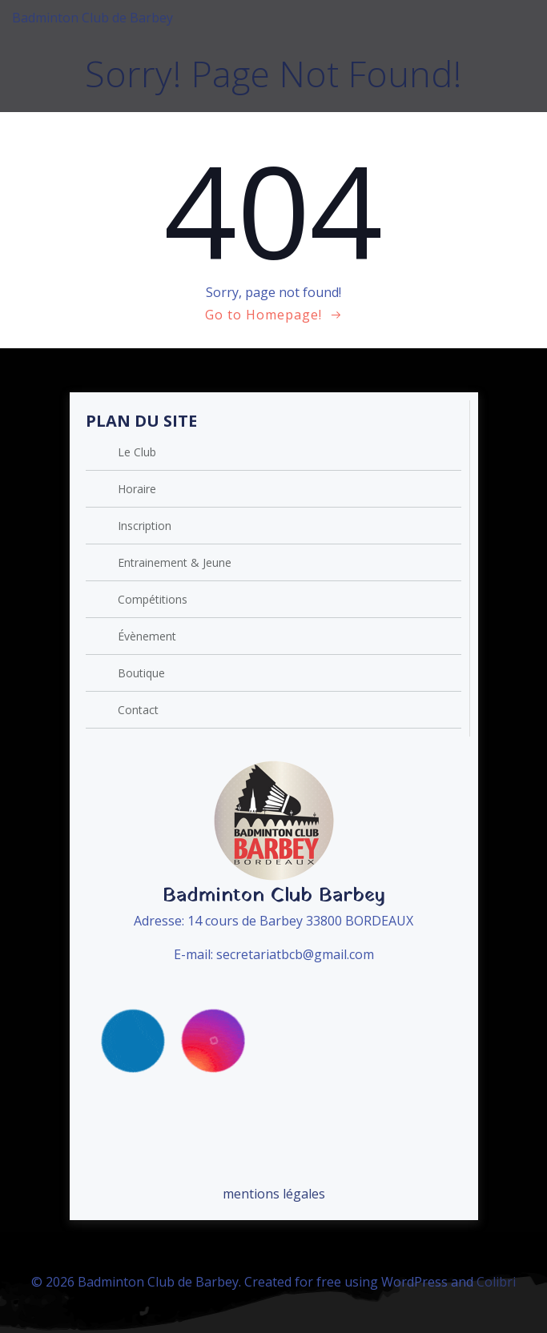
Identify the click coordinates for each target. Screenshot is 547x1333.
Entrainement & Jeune (174, 562)
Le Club (137, 452)
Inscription (144, 525)
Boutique (141, 673)
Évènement (147, 636)
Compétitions (152, 599)
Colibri (496, 1282)
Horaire (137, 488)
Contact (138, 709)
